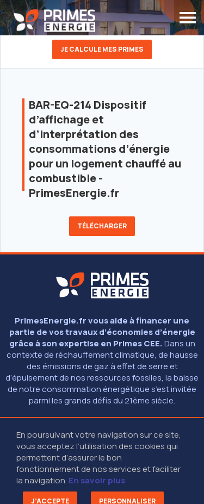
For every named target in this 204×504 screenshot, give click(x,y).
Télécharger (102, 226)
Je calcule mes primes (102, 49)
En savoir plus (97, 480)
